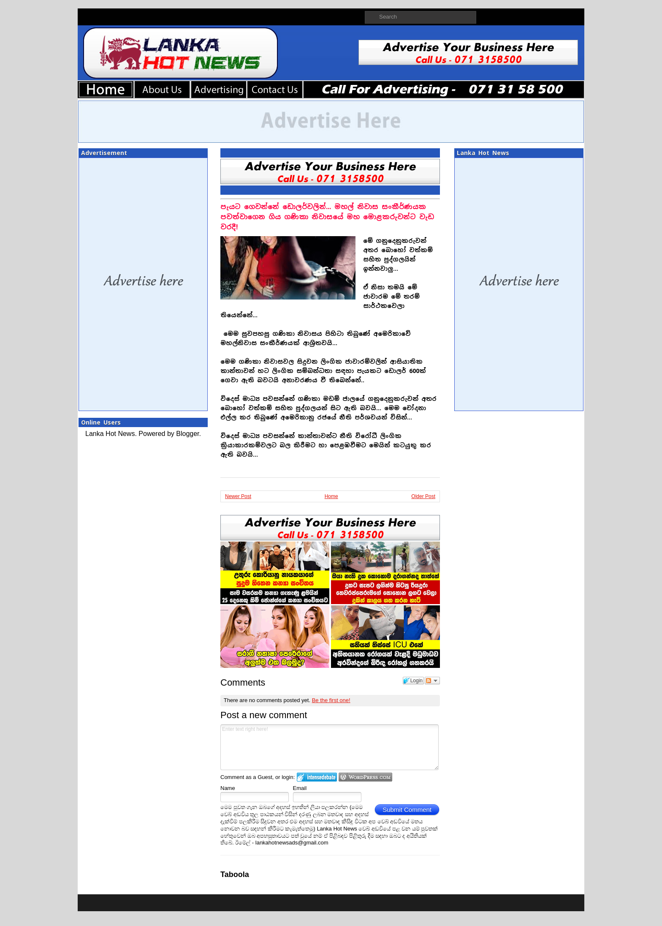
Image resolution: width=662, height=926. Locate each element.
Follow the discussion (432, 680)
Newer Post (238, 496)
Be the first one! (331, 700)
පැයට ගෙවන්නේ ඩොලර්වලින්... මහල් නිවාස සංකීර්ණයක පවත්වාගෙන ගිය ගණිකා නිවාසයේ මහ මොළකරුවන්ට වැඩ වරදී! (327, 217)
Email (300, 788)
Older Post (423, 496)
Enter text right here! (329, 747)
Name (227, 788)
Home (331, 496)
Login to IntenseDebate (317, 777)
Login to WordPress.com (365, 777)
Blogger (187, 433)
